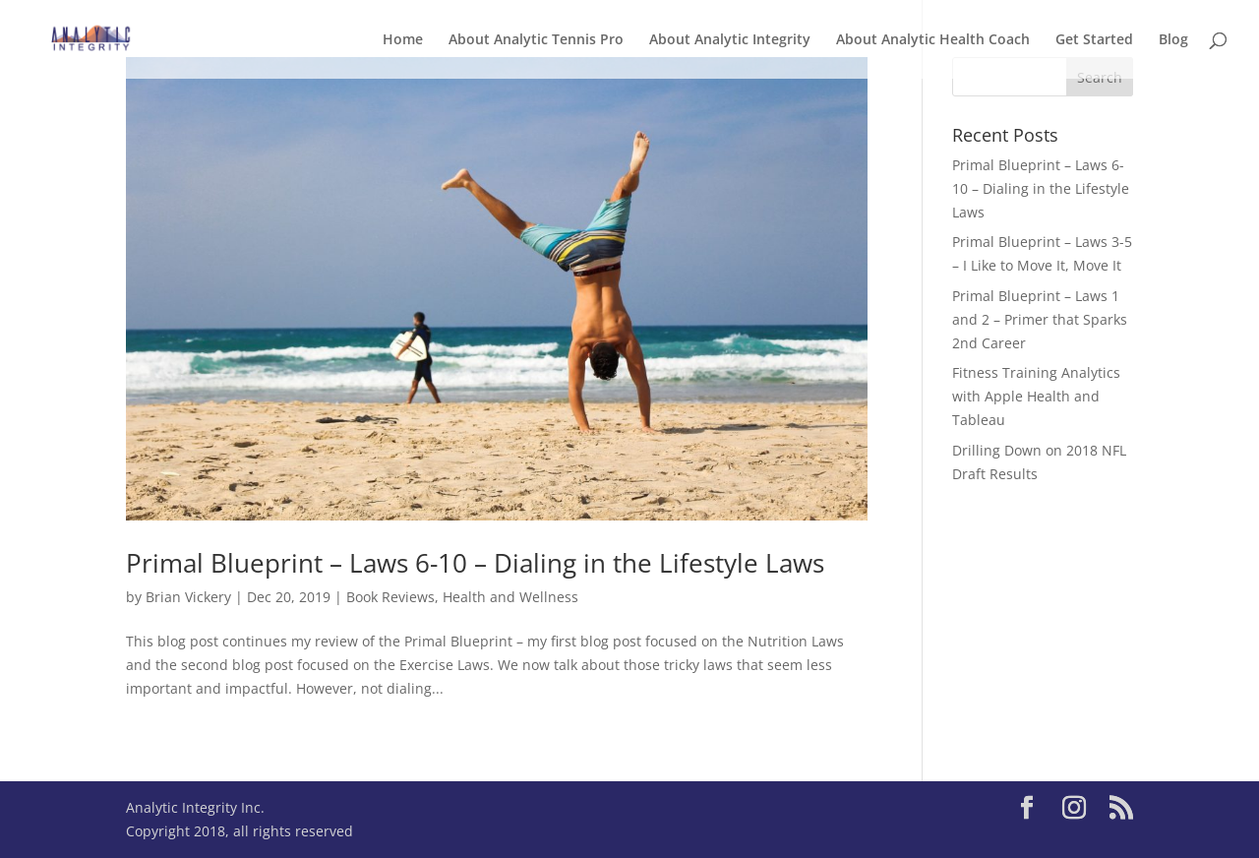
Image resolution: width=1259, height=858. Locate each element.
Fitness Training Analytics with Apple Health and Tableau (1036, 396)
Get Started (1094, 40)
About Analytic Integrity (729, 40)
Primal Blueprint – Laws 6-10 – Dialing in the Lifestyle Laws (475, 563)
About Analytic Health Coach (933, 40)
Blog (1173, 40)
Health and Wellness (510, 596)
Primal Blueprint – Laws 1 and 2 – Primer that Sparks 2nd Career (1039, 319)
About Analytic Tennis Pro (536, 40)
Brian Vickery (188, 596)
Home (403, 40)
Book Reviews (390, 596)
